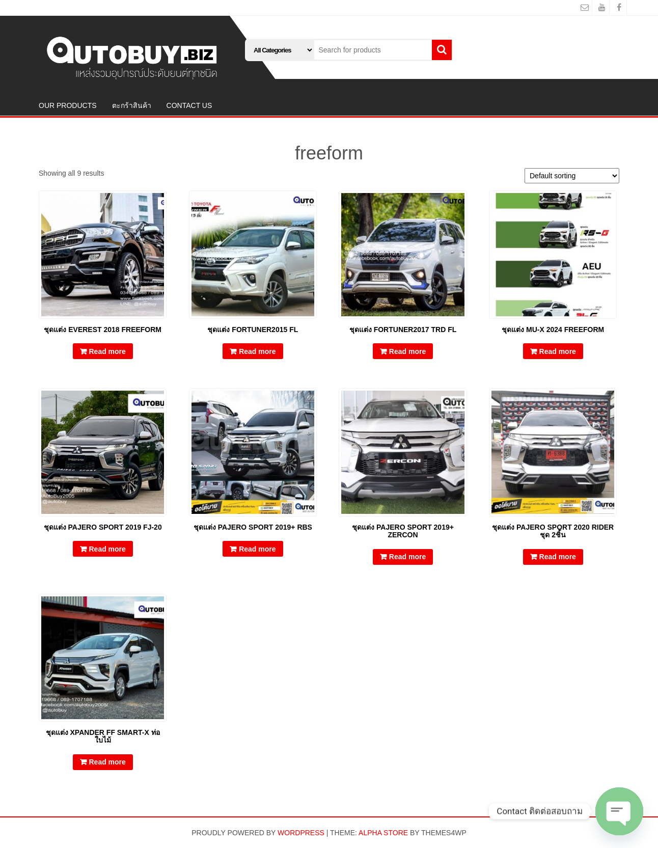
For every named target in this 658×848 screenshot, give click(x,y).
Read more (107, 351)
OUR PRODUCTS (68, 105)
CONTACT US (189, 105)
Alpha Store (383, 833)
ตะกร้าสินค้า (131, 105)
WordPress (301, 833)
